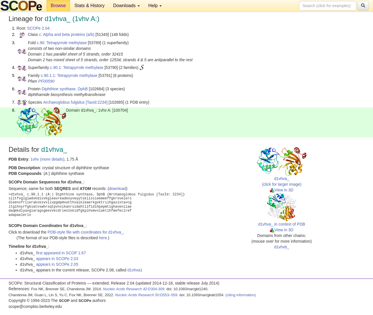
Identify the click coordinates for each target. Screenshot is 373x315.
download (117, 188)
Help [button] (155, 5)
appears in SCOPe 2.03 (57, 258)
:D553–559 (146, 295)
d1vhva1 (134, 270)
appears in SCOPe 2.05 (57, 264)
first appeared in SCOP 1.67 (61, 253)
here (103, 238)
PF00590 (46, 81)
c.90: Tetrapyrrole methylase (62, 42)
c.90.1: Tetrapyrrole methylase (76, 67)
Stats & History (89, 5)
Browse (58, 5)
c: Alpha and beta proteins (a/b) (67, 34)
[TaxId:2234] (96, 102)
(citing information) (241, 295)
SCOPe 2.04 (38, 28)
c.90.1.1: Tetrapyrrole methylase (69, 75)
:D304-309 (134, 289)
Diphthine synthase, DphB (65, 89)
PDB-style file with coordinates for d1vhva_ (85, 232)
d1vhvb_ (281, 247)
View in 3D (282, 190)
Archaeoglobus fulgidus (64, 102)
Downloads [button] (126, 5)
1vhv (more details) (47, 159)
